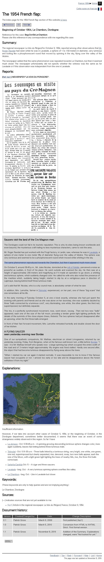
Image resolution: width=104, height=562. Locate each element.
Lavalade (93, 253)
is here (64, 20)
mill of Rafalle (73, 268)
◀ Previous (8, 25)
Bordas (94, 342)
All (18, 25)
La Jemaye (13, 444)
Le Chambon (13, 475)
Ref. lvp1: (7, 77)
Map (86, 556)
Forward (78, 556)
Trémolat (42, 291)
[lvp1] (10, 505)
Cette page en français (89, 9)
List (92, 556)
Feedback (54, 556)
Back (69, 556)
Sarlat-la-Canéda (15, 465)
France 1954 (83, 4)
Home (94, 4)
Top (63, 556)
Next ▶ (27, 25)
